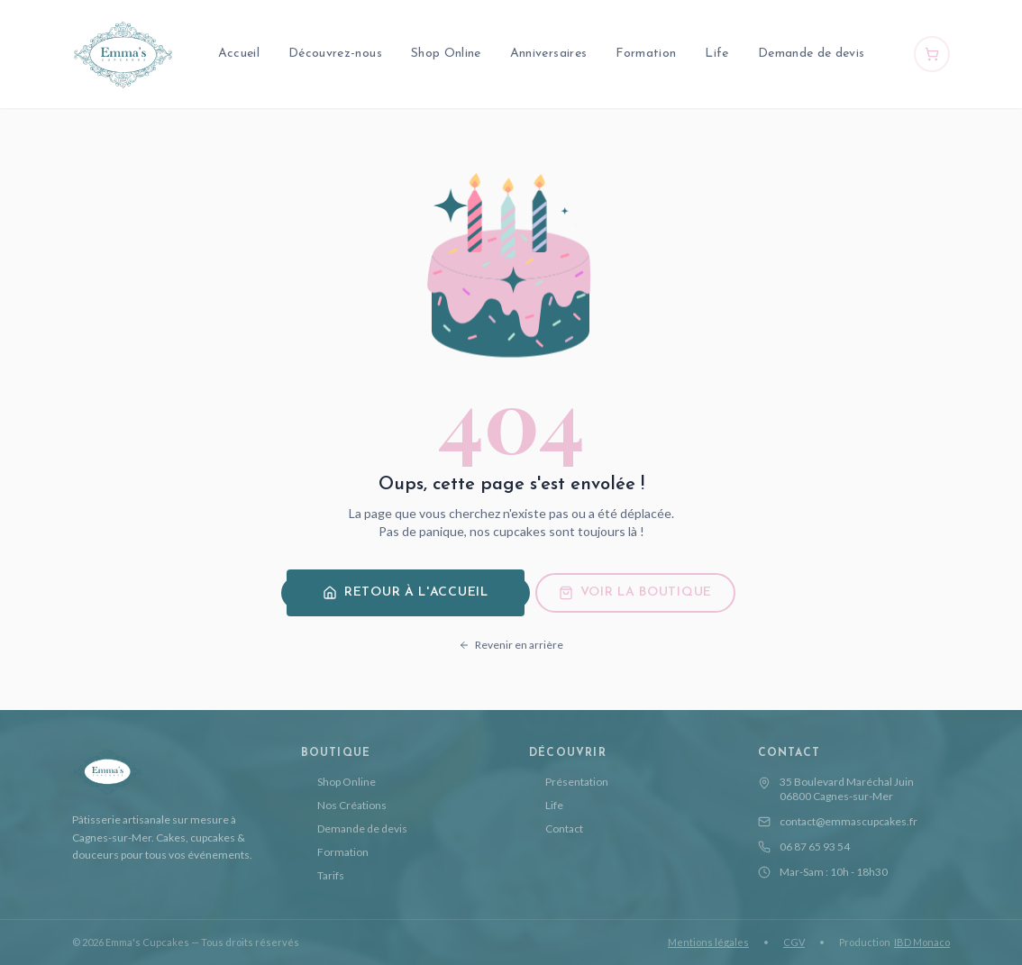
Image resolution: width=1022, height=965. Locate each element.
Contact (556, 828)
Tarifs (322, 875)
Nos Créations (344, 805)
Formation (646, 53)
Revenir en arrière (511, 644)
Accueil (239, 53)
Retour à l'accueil (405, 593)
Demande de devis (811, 53)
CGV (794, 942)
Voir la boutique (635, 593)
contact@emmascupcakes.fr (837, 821)
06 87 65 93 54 (804, 846)
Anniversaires (549, 53)
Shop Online (446, 53)
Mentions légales (708, 942)
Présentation (568, 781)
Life (716, 53)
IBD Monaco (922, 942)
